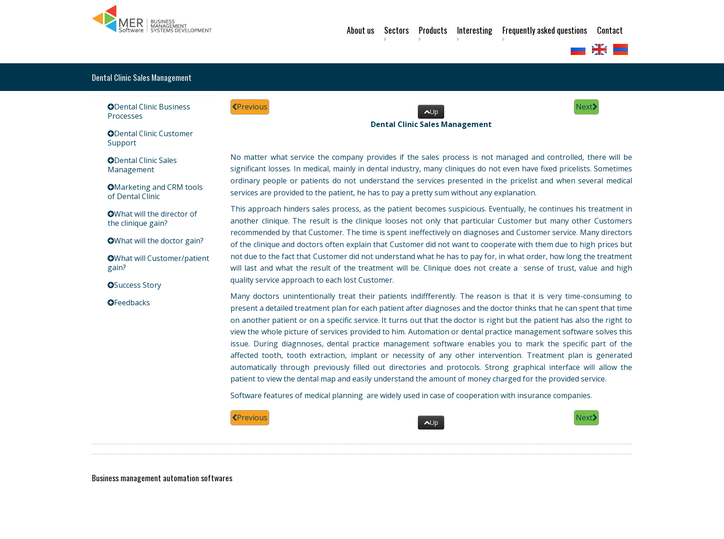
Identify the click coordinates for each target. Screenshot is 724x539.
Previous (249, 107)
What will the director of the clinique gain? (152, 218)
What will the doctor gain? (159, 241)
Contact (610, 30)
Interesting (474, 30)
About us (360, 30)
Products (433, 30)
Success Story (137, 285)
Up (431, 111)
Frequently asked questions (544, 30)
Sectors (396, 30)
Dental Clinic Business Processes (149, 111)
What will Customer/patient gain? (158, 263)
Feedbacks (132, 302)
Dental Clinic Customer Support (150, 138)
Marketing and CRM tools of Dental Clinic (155, 191)
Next (586, 107)
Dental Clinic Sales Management (142, 165)
